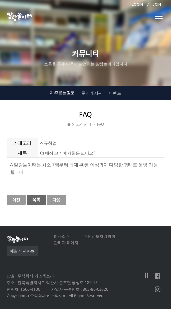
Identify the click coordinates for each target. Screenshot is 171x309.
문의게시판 (91, 93)
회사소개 (62, 236)
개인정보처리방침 (99, 236)
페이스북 (157, 276)
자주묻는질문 (62, 93)
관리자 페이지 (66, 242)
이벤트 (115, 93)
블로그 (146, 276)
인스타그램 (157, 289)
